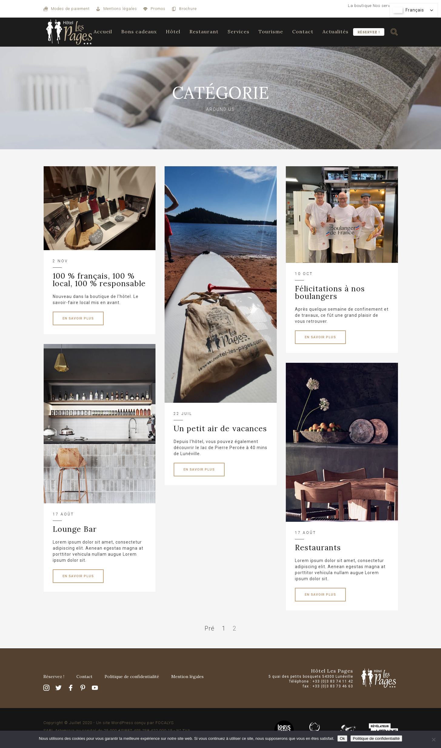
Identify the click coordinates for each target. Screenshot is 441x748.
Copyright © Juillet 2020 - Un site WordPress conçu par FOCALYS (108, 722)
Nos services (385, 5)
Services (238, 31)
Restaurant (204, 31)
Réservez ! (369, 32)
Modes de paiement (70, 8)
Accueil (103, 31)
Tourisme (271, 31)
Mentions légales (120, 8)
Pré (210, 628)
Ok (342, 738)
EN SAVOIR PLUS (78, 318)
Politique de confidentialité (132, 676)
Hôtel (173, 31)
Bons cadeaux (139, 31)
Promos (158, 8)
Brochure (188, 8)
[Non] (433, 739)
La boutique (360, 5)
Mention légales (187, 676)
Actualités (335, 31)
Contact (302, 31)
